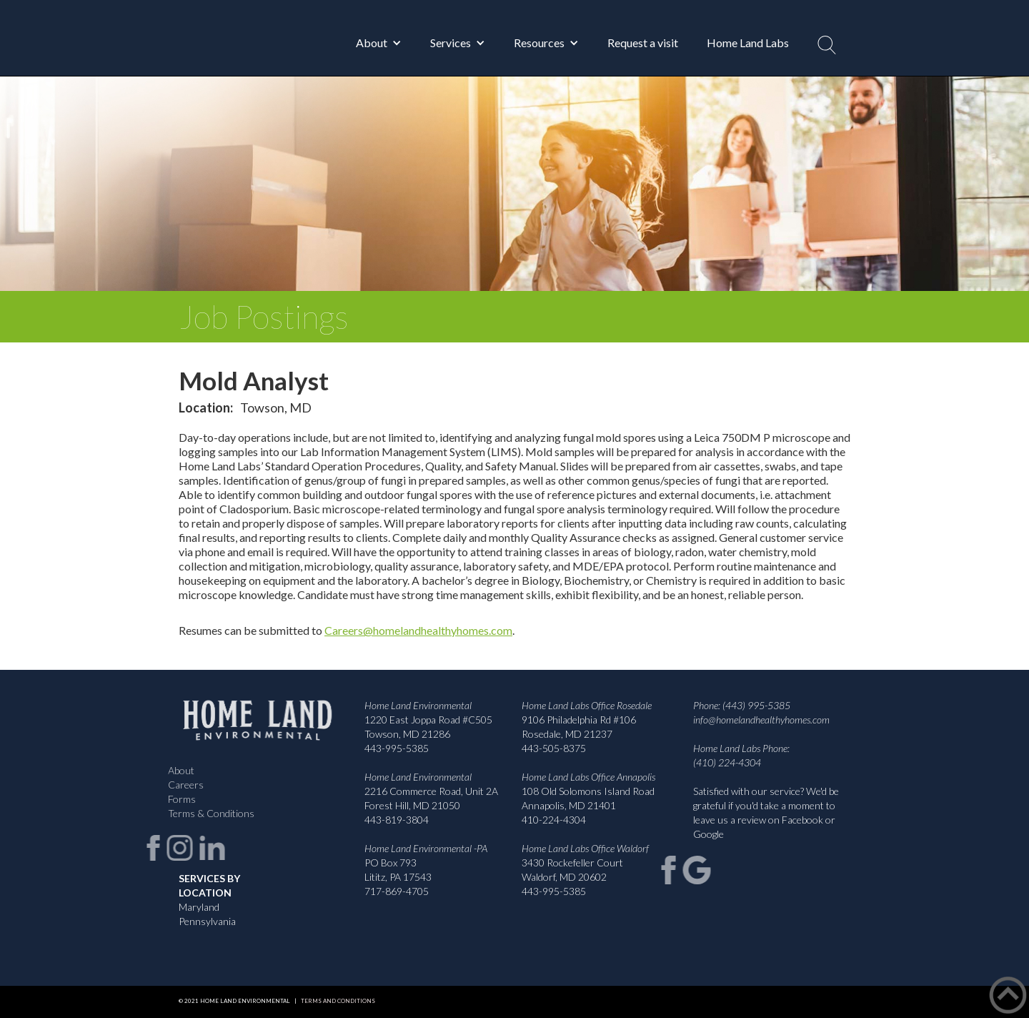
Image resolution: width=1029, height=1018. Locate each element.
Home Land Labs (748, 42)
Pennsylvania (207, 921)
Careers (182, 785)
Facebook (802, 820)
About (371, 42)
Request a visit (642, 42)
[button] (379, 42)
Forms (178, 799)
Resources (539, 42)
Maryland (199, 907)
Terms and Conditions (336, 1000)
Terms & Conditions (207, 813)
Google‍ (708, 834)
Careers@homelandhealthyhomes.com (418, 630)
